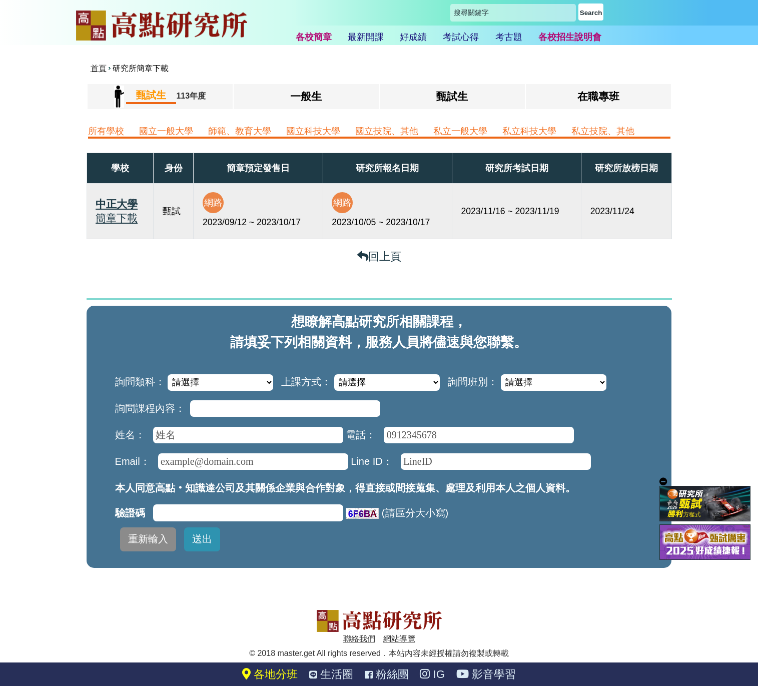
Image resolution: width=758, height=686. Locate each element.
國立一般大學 (166, 131)
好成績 (413, 37)
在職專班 (598, 96)
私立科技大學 (529, 131)
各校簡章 (314, 37)
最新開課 (366, 37)
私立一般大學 (460, 131)
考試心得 (461, 37)
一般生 (306, 96)
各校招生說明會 (569, 37)
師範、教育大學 (239, 131)
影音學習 (486, 674)
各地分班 (270, 674)
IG (432, 674)
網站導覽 (399, 638)
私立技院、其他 (602, 131)
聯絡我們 (359, 638)
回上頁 (379, 256)
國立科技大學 (313, 131)
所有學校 (106, 131)
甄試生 (452, 96)
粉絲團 (387, 674)
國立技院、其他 (386, 131)
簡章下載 (117, 218)
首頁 (99, 68)
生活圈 (331, 674)
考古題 (508, 37)
